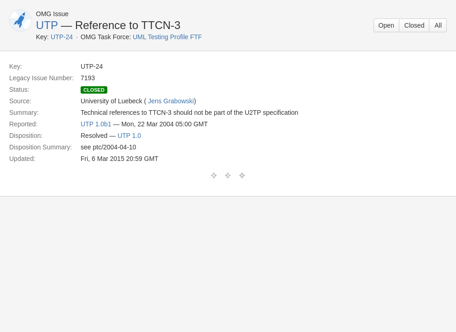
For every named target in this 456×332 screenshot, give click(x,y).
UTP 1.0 (129, 135)
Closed (414, 25)
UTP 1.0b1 (96, 124)
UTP (47, 25)
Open (386, 25)
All (438, 25)
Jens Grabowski (171, 101)
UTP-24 (62, 37)
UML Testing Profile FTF (167, 37)
